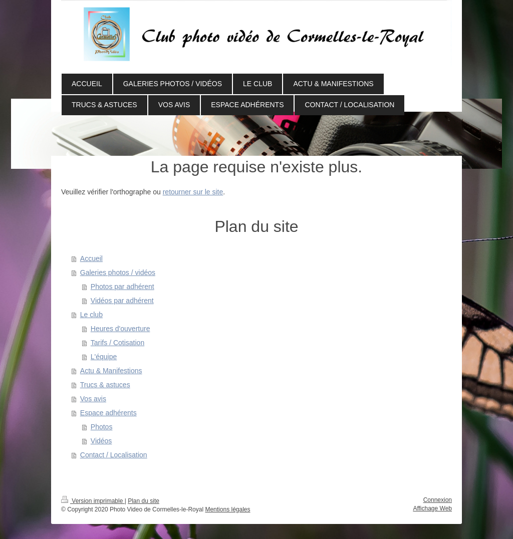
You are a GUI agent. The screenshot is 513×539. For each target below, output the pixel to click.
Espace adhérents (108, 413)
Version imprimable (93, 500)
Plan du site (143, 500)
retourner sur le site (193, 192)
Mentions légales (227, 509)
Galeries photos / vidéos (117, 272)
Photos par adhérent (122, 287)
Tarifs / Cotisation (117, 343)
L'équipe (104, 357)
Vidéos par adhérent (122, 301)
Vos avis (93, 399)
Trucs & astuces (105, 385)
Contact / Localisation (113, 455)
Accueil (91, 258)
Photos (102, 427)
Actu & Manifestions (111, 371)
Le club (91, 315)
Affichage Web (432, 508)
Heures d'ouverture (120, 329)
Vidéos (101, 441)
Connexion (437, 499)
